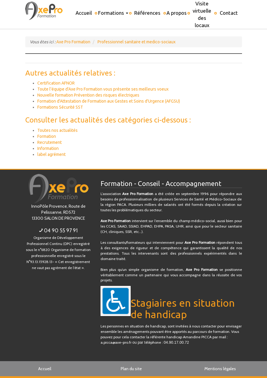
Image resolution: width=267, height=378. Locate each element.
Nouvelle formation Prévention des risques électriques (88, 95)
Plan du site (131, 368)
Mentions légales (220, 368)
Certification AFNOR (56, 83)
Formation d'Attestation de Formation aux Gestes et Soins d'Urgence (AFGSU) (108, 101)
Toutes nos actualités (57, 130)
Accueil (44, 368)
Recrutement (49, 142)
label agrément (51, 154)
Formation (46, 136)
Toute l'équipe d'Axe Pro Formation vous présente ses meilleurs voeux (103, 89)
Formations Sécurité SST (60, 107)
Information (48, 148)
